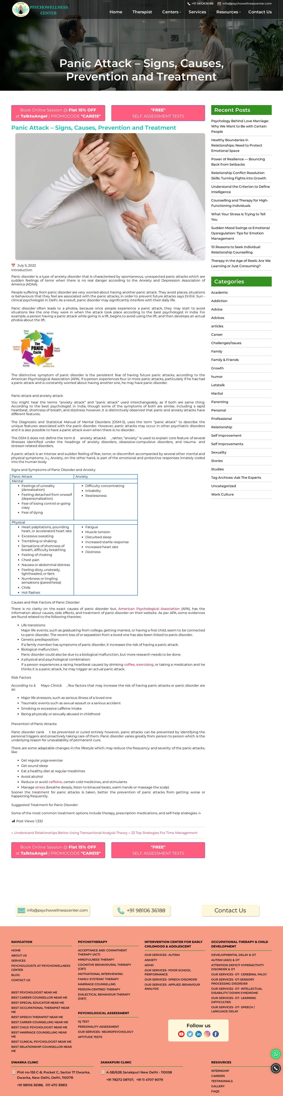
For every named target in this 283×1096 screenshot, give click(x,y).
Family (216, 351)
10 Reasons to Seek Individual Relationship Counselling (235, 249)
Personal (218, 410)
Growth (217, 368)
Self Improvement (226, 435)
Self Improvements (227, 444)
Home (116, 11)
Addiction (219, 301)
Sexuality (218, 452)
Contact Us (260, 11)
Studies (217, 469)
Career (217, 335)
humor (217, 377)
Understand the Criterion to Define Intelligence (240, 189)
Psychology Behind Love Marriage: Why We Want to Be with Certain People (240, 126)
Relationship (221, 427)
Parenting (219, 402)
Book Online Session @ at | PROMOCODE (58, 113)
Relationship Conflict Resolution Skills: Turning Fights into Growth (238, 175)
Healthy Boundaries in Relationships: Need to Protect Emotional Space (236, 145)
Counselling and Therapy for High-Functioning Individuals (239, 203)
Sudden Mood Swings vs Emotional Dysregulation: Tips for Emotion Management (240, 233)
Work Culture (222, 494)
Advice (217, 309)
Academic (219, 292)
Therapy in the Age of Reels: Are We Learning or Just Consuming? (241, 263)
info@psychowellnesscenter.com (247, 3)
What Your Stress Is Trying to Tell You (238, 216)
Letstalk (218, 385)
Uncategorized (223, 486)
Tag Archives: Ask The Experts (236, 478)
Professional (221, 419)
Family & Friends (225, 360)
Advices (217, 318)
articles (217, 326)
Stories (217, 461)
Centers (170, 11)
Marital (217, 393)
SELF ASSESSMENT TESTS (158, 113)
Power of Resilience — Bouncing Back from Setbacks (238, 161)
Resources (227, 11)
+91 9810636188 (202, 3)
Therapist (142, 11)
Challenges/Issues (226, 343)
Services (197, 11)
